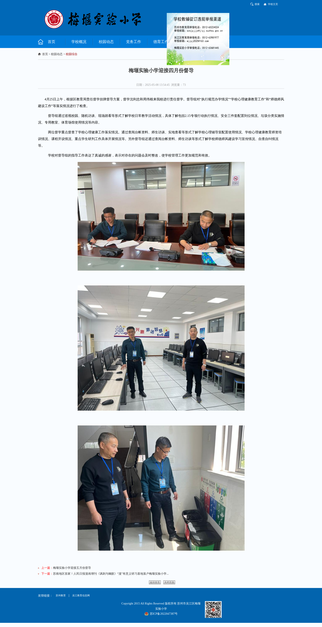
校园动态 (57, 54)
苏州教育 (61, 595)
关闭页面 (169, 582)
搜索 (257, 4)
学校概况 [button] (78, 42)
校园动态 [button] (106, 42)
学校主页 (273, 4)
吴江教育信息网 (81, 595)
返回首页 (155, 582)
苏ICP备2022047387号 (164, 613)
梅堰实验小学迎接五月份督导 (72, 567)
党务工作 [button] (133, 42)
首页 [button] (51, 42)
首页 (45, 54)
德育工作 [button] (160, 42)
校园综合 (71, 54)
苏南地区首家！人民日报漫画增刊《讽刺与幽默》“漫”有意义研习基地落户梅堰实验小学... (111, 573)
